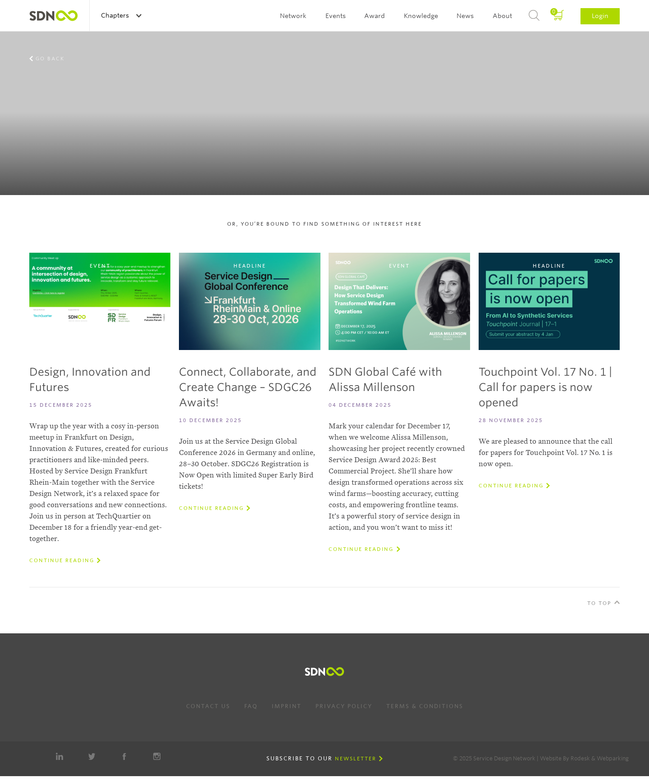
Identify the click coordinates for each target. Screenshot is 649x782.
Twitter (92, 756)
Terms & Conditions (424, 706)
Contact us (208, 706)
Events (335, 15)
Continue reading (61, 560)
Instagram (156, 756)
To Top (599, 603)
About (502, 15)
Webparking (613, 758)
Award (374, 15)
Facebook (124, 756)
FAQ (251, 706)
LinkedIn (59, 756)
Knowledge (421, 15)
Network (293, 15)
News (465, 15)
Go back (50, 58)
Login (600, 15)
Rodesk (580, 758)
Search (534, 16)
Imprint (287, 706)
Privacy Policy (343, 706)
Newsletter (355, 758)
